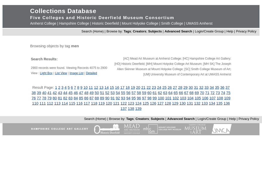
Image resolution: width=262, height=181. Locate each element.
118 (94, 103)
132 (197, 103)
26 (170, 87)
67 (186, 92)
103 (183, 98)
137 (124, 108)
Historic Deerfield (105, 23)
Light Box (46, 73)
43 (60, 92)
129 (175, 103)
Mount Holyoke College (140, 23)
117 (87, 103)
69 (197, 92)
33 (207, 87)
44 (65, 92)
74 (223, 92)
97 (144, 98)
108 (220, 98)
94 (128, 98)
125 (145, 103)
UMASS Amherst (199, 23)
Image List (76, 73)
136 (227, 103)
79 (49, 98)
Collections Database (63, 11)
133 (204, 103)
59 (144, 92)
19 (133, 87)
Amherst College (43, 23)
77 (39, 98)
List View (61, 73)
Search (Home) (92, 31)
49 (92, 92)
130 (182, 103)
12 (96, 87)
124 (138, 103)
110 (35, 103)
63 (165, 92)
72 (212, 92)
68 (191, 92)
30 (191, 87)
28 (180, 87)
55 (123, 92)
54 (118, 92)
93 (123, 98)
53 (112, 92)
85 (81, 98)
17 (122, 87)
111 (43, 103)
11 (91, 87)
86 (86, 98)
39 (39, 92)
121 (116, 103)
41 (49, 92)
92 (118, 98)
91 (112, 98)
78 (44, 98)
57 (134, 92)
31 (196, 87)
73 (218, 92)
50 (97, 92)
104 (190, 98)
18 (128, 87)
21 (143, 87)
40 (44, 92)
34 (212, 87)
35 (217, 87)
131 (190, 103)
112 (50, 103)
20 (138, 87)
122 (124, 103)
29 (185, 87)
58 (139, 92)
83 (70, 98)
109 (227, 98)
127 (160, 103)
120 (109, 103)
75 (228, 92)
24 (159, 87)
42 (55, 92)
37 (227, 87)
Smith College (172, 23)
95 (134, 98)
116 (79, 103)
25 (164, 87)
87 (92, 98)
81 (60, 98)
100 (161, 98)
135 (219, 103)
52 (107, 92)
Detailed (91, 73)
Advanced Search (178, 31)
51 (102, 92)
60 (149, 92)
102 (175, 98)
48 (86, 92)
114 (65, 103)
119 (101, 103)
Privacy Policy (246, 31)
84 (76, 98)
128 (168, 103)
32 (201, 87)
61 (155, 92)
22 (149, 87)
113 (57, 103)
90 (107, 98)
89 (102, 98)
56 (128, 92)
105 (198, 98)
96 (139, 98)
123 (131, 103)
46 (76, 92)
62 (160, 92)
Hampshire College (74, 23)
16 (117, 87)
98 (149, 98)
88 (97, 98)
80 (55, 98)
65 (175, 92)
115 (72, 103)
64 (170, 92)
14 (106, 87)
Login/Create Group (210, 31)
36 (222, 87)
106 (205, 98)
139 (138, 108)
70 (202, 92)
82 (65, 98)
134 (212, 103)
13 (101, 87)
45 (70, 92)
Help (229, 31)
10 (85, 87)
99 (155, 98)
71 (207, 92)
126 (153, 103)
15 (112, 87)
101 (168, 98)
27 (175, 87)
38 (34, 92)
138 (131, 108)
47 (81, 92)
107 (212, 98)
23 (154, 87)
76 (34, 98)
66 (181, 92)
